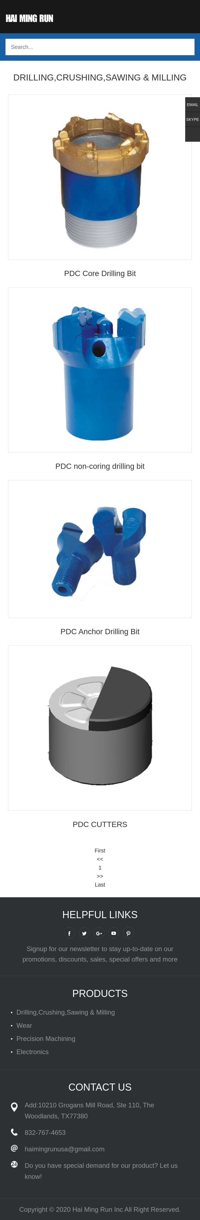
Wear (24, 1025)
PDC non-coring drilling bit (100, 466)
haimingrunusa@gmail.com (65, 1149)
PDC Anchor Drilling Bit (100, 631)
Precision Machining (45, 1038)
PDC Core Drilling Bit (100, 273)
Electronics (32, 1051)
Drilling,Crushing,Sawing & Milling (65, 1012)
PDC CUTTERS (100, 824)
